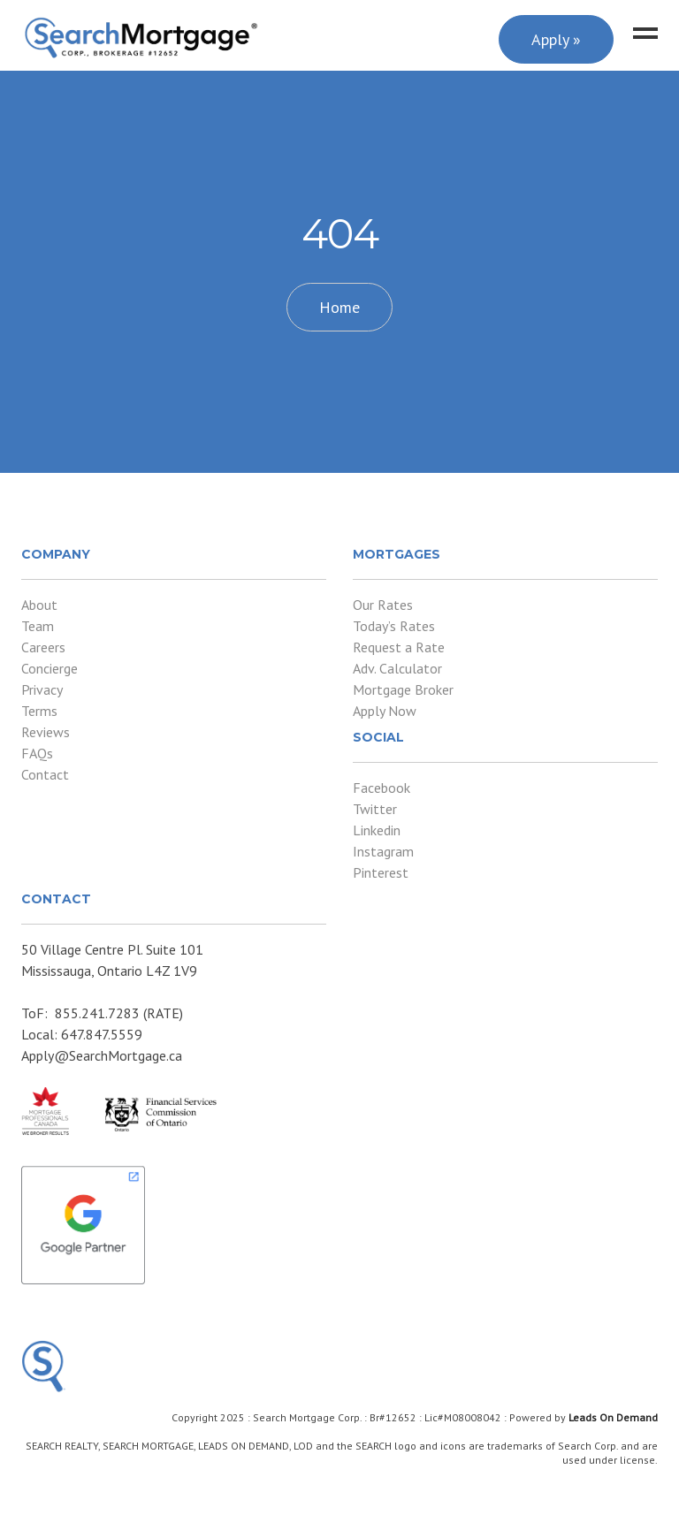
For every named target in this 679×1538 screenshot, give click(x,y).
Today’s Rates (394, 626)
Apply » (556, 39)
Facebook (381, 787)
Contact (45, 774)
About (39, 604)
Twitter (375, 809)
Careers (43, 647)
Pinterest (380, 872)
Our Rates (383, 604)
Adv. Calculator (397, 668)
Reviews (45, 732)
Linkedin (377, 830)
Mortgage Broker (403, 689)
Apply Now (384, 711)
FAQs (37, 753)
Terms (39, 711)
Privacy (42, 689)
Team (37, 626)
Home (339, 307)
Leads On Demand (613, 1417)
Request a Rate (399, 647)
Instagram (383, 851)
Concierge (49, 668)
